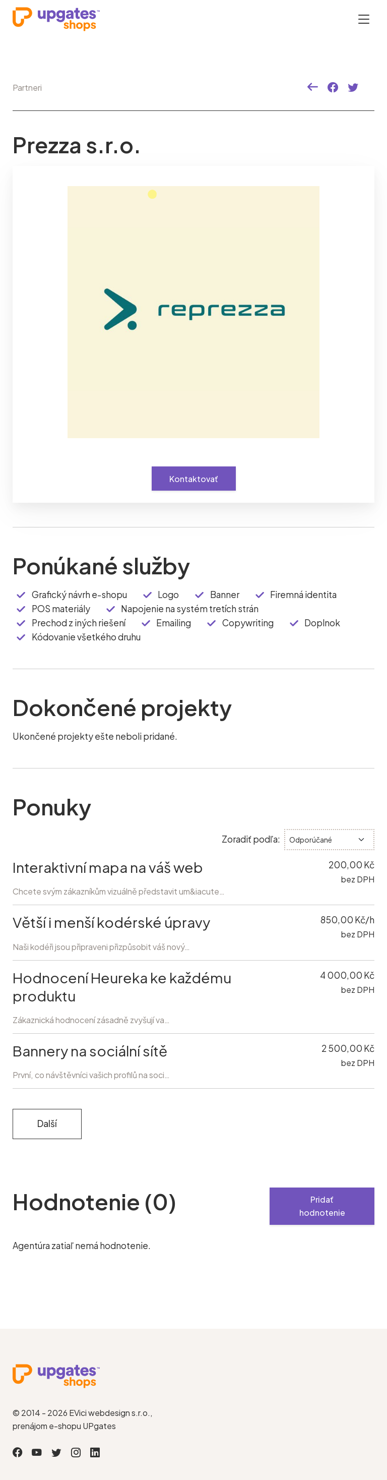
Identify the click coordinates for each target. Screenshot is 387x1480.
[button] (312, 87)
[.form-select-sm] (329, 839)
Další (47, 1123)
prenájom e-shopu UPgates (64, 1425)
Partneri (27, 87)
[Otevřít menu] (363, 19)
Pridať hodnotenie (322, 1206)
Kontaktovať (193, 478)
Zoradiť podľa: (251, 839)
